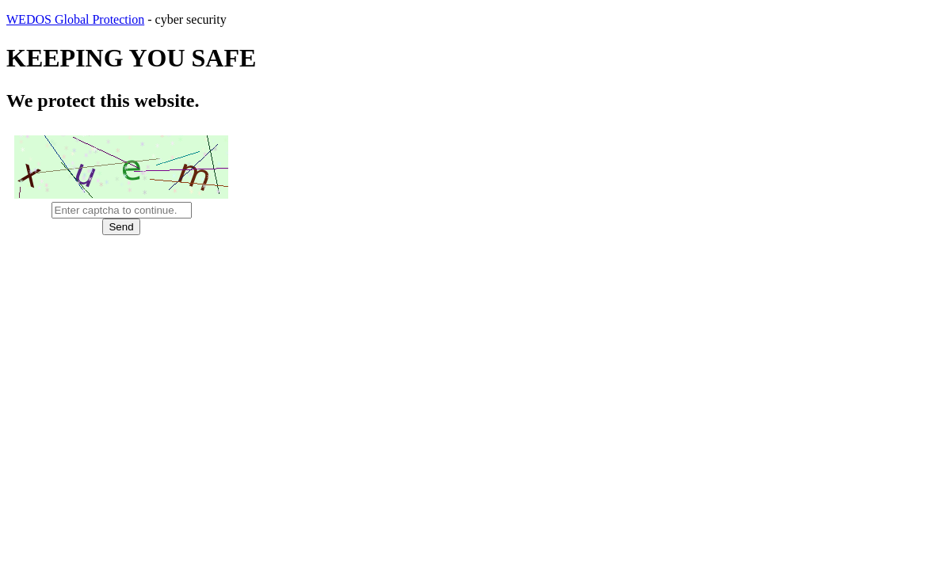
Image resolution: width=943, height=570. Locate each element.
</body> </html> (471, 285)
